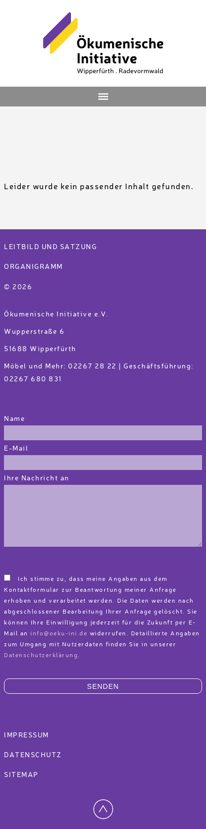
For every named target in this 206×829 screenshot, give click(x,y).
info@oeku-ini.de (58, 634)
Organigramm (33, 266)
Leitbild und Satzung (50, 247)
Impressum (26, 735)
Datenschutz (33, 755)
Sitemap (21, 775)
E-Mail (16, 448)
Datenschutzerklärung (41, 656)
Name (14, 418)
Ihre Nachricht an (37, 478)
